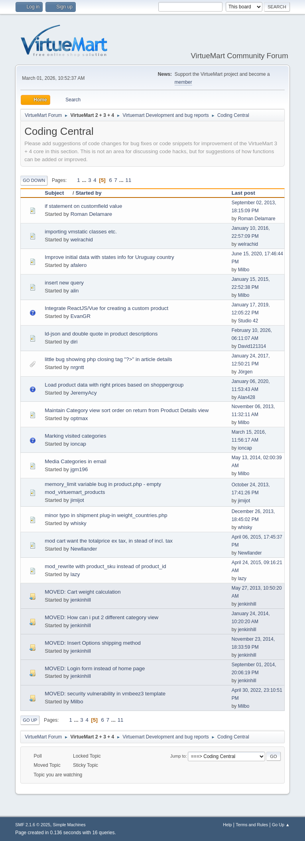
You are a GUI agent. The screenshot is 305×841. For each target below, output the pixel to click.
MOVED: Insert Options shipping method (93, 643)
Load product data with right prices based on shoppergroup (114, 385)
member (183, 82)
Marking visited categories (75, 436)
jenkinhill (81, 600)
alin (75, 291)
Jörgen (245, 372)
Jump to (177, 756)
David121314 (252, 346)
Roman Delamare (91, 214)
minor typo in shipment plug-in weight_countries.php (106, 515)
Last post (243, 193)
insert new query (64, 283)
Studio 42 (248, 321)
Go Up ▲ (281, 824)
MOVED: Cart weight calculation (82, 592)
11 (129, 180)
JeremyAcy (84, 393)
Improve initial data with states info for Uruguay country (109, 257)
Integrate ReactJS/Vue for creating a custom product (106, 308)
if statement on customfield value (83, 206)
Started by (89, 193)
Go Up (30, 720)
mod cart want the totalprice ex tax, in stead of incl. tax (109, 541)
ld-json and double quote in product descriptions (101, 334)
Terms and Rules (252, 824)
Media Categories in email (75, 461)
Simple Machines (69, 824)
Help (227, 824)
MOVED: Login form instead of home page (95, 668)
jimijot (77, 500)
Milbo (244, 269)
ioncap (78, 444)
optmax (79, 418)
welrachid (82, 240)
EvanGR (81, 316)
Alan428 (246, 397)
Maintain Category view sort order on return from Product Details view (127, 410)
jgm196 (79, 469)
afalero (79, 265)
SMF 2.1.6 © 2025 (32, 824)
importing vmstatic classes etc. (81, 232)
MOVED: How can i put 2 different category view (101, 617)
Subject (58, 193)
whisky (79, 523)
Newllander (84, 549)
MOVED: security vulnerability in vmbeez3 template (105, 694)
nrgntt (77, 367)
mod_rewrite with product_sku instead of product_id (105, 566)
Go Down (34, 180)
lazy (75, 574)
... (85, 180)
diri (74, 342)
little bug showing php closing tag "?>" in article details (108, 359)
